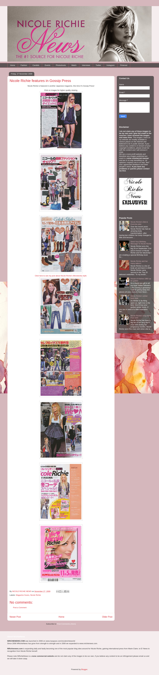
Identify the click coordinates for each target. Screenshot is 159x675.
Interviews (86, 65)
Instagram (111, 65)
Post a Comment (20, 608)
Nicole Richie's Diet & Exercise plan (139, 223)
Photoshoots (61, 65)
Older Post (107, 617)
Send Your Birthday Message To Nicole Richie (141, 243)
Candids (35, 65)
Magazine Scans (22, 595)
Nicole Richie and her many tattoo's (139, 262)
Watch (73, 65)
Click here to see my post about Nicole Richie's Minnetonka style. (61, 276)
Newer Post (15, 617)
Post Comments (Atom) (66, 624)
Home (12, 65)
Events (47, 65)
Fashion (24, 65)
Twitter (98, 65)
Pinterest (123, 65)
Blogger (84, 669)
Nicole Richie (35, 595)
